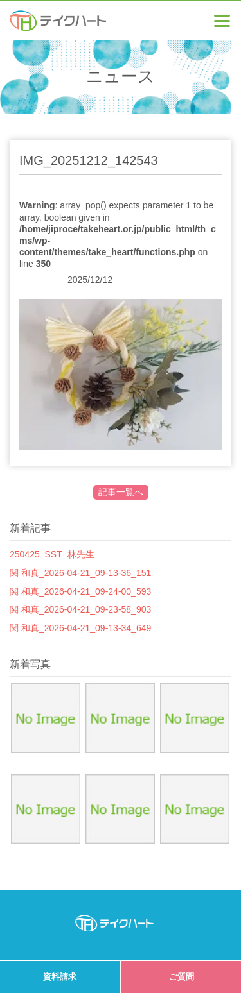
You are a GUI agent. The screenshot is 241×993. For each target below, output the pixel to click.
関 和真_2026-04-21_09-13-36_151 (80, 573)
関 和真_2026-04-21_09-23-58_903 (80, 609)
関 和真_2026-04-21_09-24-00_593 (80, 591)
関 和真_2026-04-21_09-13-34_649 (80, 628)
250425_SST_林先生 (52, 554)
